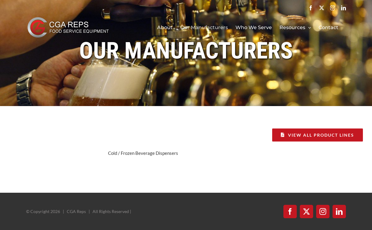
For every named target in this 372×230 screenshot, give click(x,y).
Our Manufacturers (186, 50)
